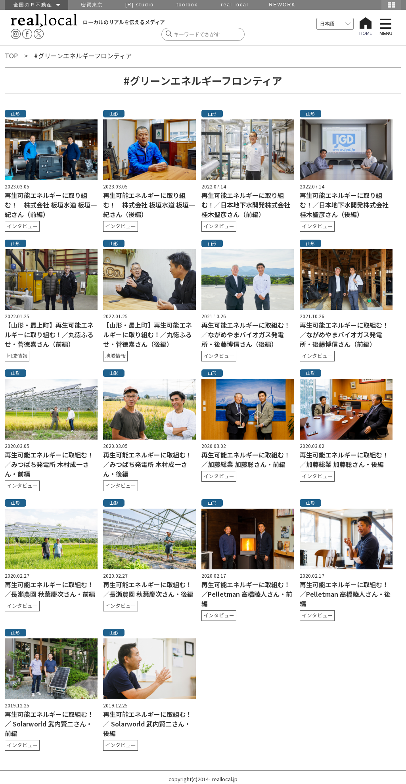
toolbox (187, 5)
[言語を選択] (335, 24)
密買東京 (92, 5)
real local (234, 5)
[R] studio (139, 5)
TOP (11, 55)
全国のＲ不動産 (36, 5)
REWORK (282, 5)
